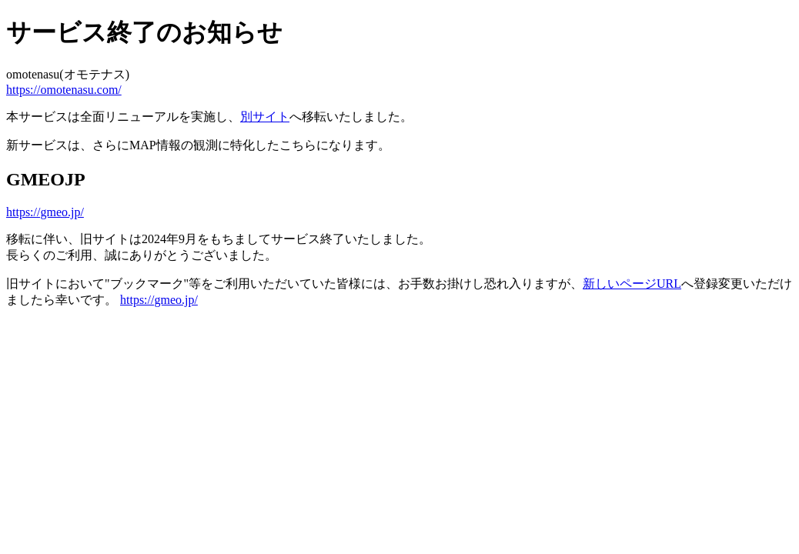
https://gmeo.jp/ (45, 212)
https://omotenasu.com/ (64, 89)
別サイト (264, 116)
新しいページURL (632, 283)
